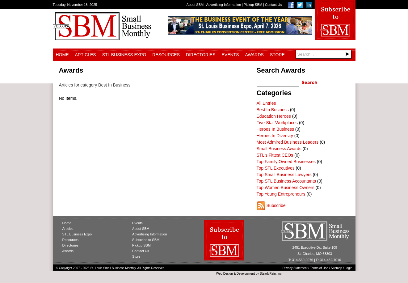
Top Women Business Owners (285, 187)
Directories (200, 54)
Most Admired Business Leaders (288, 142)
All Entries (266, 103)
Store (277, 54)
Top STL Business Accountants (286, 181)
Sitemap (336, 268)
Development (246, 273)
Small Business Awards (279, 148)
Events (230, 54)
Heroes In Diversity (275, 135)
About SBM (195, 4)
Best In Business (273, 109)
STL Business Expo (124, 54)
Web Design (224, 273)
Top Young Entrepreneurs (281, 194)
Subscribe (275, 205)
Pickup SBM (253, 4)
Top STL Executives (276, 168)
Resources (166, 54)
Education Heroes (274, 116)
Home (62, 54)
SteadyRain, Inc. (271, 273)
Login (348, 268)
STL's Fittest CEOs (275, 155)
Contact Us (273, 4)
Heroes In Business (275, 129)
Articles (85, 54)
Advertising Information (223, 4)
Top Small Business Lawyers (284, 174)
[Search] (323, 54)
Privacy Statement (294, 268)
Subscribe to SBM (145, 240)
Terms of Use (319, 268)
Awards (254, 54)
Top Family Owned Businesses (286, 161)
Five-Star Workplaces (277, 122)
